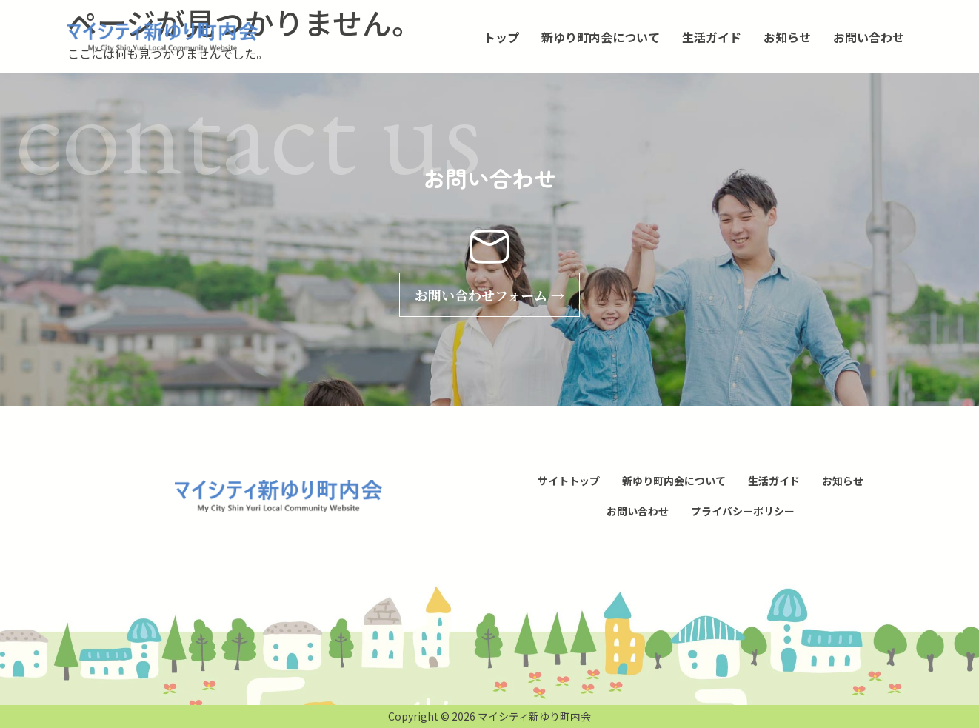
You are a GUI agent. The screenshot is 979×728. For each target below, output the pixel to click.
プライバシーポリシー (743, 511)
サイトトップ (569, 480)
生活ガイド (711, 37)
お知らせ (787, 37)
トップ (501, 37)
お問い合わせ (868, 37)
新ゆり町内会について (600, 37)
